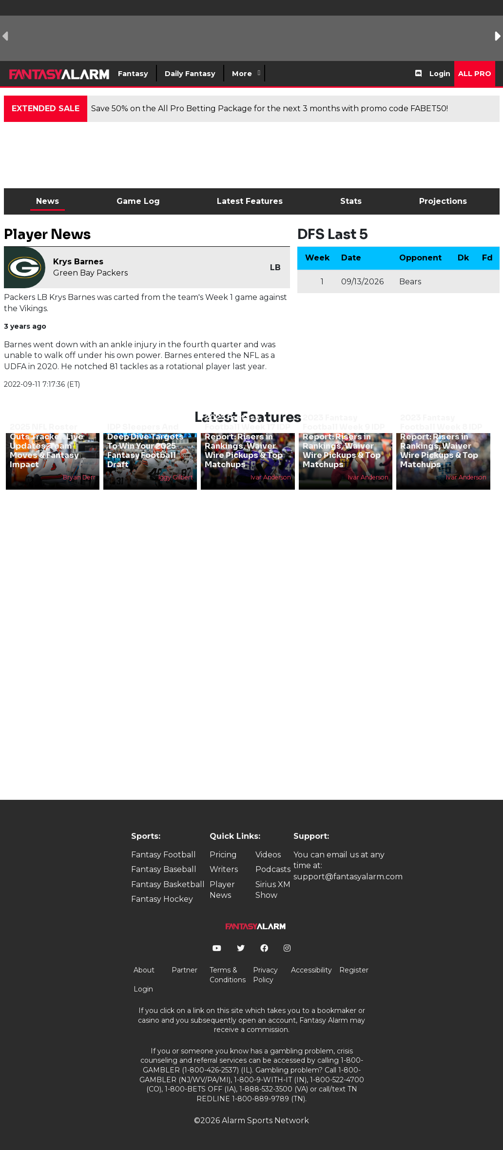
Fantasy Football (163, 854)
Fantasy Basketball (168, 884)
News (47, 201)
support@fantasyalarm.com (348, 876)
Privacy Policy (265, 975)
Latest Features (250, 201)
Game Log (138, 201)
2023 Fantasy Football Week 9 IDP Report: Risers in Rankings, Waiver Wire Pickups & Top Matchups (344, 441)
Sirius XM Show (272, 890)
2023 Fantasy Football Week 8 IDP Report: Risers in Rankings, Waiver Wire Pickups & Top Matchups (441, 441)
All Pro (474, 73)
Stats (351, 201)
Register (353, 970)
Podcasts (272, 869)
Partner (184, 970)
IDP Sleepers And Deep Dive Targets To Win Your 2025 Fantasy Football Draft (145, 446)
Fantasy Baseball (163, 869)
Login (439, 73)
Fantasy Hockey (162, 899)
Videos (268, 854)
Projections (443, 201)
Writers (224, 869)
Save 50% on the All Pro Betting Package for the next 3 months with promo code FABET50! (269, 108)
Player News (222, 890)
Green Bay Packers (90, 273)
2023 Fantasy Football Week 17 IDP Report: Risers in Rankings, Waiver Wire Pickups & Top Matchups (247, 441)
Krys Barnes (78, 261)
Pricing (223, 854)
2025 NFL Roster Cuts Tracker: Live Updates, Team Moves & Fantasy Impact (46, 446)
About (144, 970)
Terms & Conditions (228, 975)
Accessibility (311, 970)
